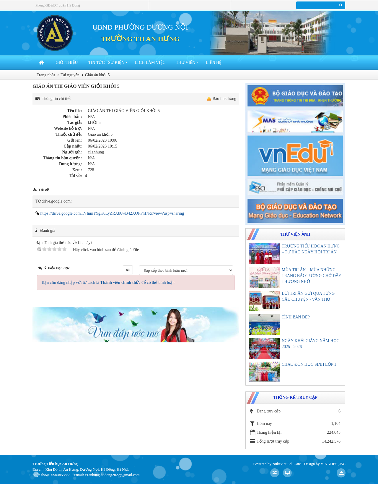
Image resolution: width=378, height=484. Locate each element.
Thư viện (185, 62)
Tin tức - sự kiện (106, 62)
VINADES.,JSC (333, 464)
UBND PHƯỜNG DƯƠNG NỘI (140, 27)
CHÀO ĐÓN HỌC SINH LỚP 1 (309, 364)
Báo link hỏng (224, 98)
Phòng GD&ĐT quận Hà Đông (57, 5)
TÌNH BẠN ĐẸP (296, 317)
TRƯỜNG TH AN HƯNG (140, 39)
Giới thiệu (67, 62)
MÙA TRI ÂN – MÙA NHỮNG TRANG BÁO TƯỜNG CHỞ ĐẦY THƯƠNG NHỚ (311, 276)
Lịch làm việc (150, 62)
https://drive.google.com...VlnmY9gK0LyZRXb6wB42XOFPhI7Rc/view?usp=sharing (109, 213)
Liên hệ (214, 62)
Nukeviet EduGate (286, 464)
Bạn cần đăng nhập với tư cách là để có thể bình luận (108, 282)
